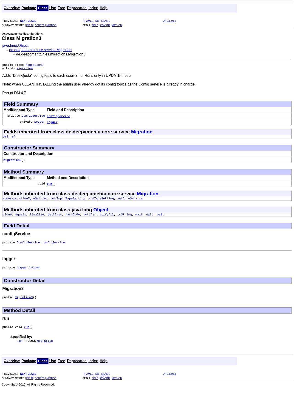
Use (52, 8)
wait (138, 218)
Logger (39, 123)
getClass (55, 218)
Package (29, 8)
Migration (25, 69)
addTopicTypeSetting (68, 201)
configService (58, 117)
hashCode (72, 218)
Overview (12, 8)
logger (52, 123)
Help (103, 8)
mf (13, 138)
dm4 (5, 138)
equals (20, 218)
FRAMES (88, 20)
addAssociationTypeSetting (25, 201)
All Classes (169, 20)
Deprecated (77, 8)
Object (100, 212)
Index (93, 8)
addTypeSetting (101, 201)
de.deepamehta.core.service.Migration (40, 50)
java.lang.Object (15, 45)
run (49, 186)
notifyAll (106, 218)
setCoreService (129, 201)
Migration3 (34, 65)
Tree (61, 8)
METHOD (51, 25)
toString (124, 218)
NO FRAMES (102, 20)
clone (7, 218)
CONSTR (40, 25)
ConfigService (33, 117)
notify (88, 218)
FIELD (29, 25)
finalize (37, 218)
